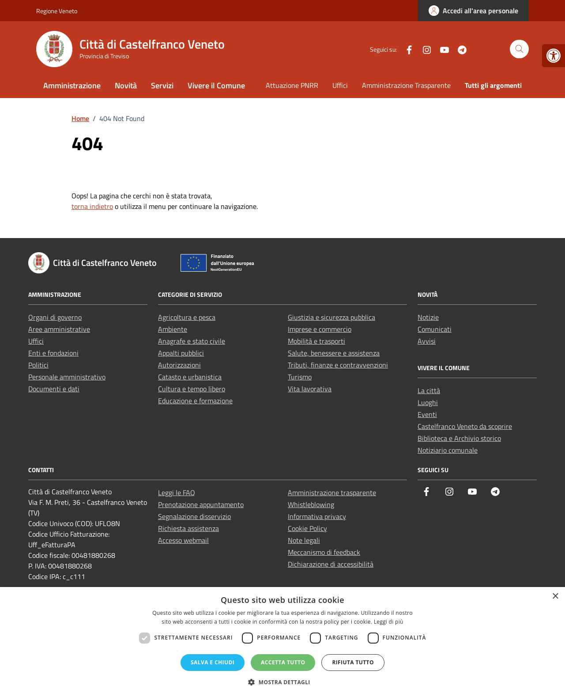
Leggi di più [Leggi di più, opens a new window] (388, 621)
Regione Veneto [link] (56, 10)
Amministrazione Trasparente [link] (406, 85)
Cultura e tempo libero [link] (191, 388)
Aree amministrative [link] (59, 329)
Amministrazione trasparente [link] (332, 492)
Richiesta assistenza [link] (188, 528)
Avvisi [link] (427, 341)
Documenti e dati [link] (53, 388)
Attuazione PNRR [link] (292, 85)
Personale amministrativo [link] (66, 376)
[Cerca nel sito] (519, 49)
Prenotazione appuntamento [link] (201, 504)
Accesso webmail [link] (183, 540)
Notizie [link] (428, 317)
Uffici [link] (340, 85)
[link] (553, 55)
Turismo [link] (300, 376)
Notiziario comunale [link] (448, 450)
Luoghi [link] (428, 402)
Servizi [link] (162, 85)
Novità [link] (126, 85)
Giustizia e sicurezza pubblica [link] (331, 317)
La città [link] (429, 390)
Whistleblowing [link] (311, 504)
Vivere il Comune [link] (216, 85)
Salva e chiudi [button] (212, 662)
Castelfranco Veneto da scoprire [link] (465, 426)
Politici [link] (38, 365)
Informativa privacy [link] (317, 516)
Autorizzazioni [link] (179, 365)
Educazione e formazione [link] (195, 400)
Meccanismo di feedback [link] (324, 552)
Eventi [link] (427, 414)
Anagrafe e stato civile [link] (191, 341)
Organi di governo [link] (55, 317)
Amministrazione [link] (72, 85)
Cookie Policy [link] (307, 528)
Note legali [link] (304, 540)
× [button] (555, 596)
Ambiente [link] (172, 329)
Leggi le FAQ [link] (176, 492)
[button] (282, 682)
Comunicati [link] (435, 329)
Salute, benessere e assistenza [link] (334, 353)
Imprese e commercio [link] (319, 329)
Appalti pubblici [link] (181, 353)
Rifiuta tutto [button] (353, 662)
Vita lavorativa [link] (309, 388)
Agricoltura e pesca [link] (186, 317)
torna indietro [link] (92, 206)
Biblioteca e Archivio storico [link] (459, 438)
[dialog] (282, 642)
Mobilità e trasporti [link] (316, 341)
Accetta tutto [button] (283, 662)
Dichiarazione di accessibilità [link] (330, 564)
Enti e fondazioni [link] (53, 353)
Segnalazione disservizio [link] (194, 516)
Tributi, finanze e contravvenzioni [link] (338, 365)
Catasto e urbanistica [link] (190, 376)
